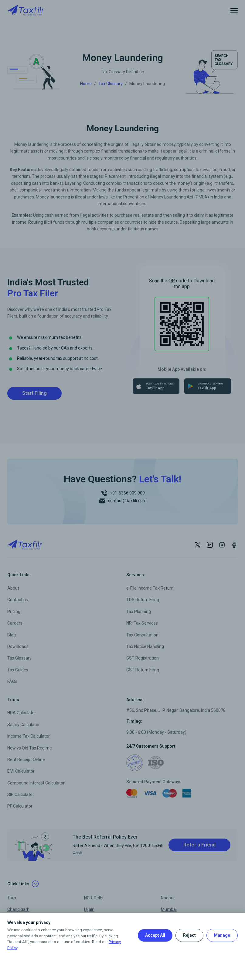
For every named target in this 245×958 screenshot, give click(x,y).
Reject (189, 935)
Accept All (155, 935)
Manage (222, 935)
